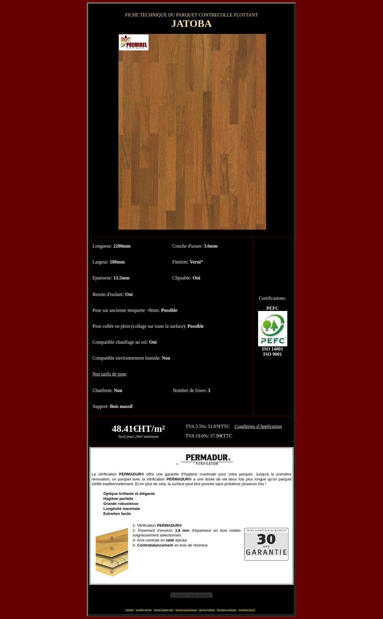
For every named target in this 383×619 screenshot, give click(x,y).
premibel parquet (143, 609)
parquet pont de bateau (186, 609)
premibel (129, 609)
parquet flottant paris (163, 609)
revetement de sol (247, 609)
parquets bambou (207, 609)
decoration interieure (226, 609)
